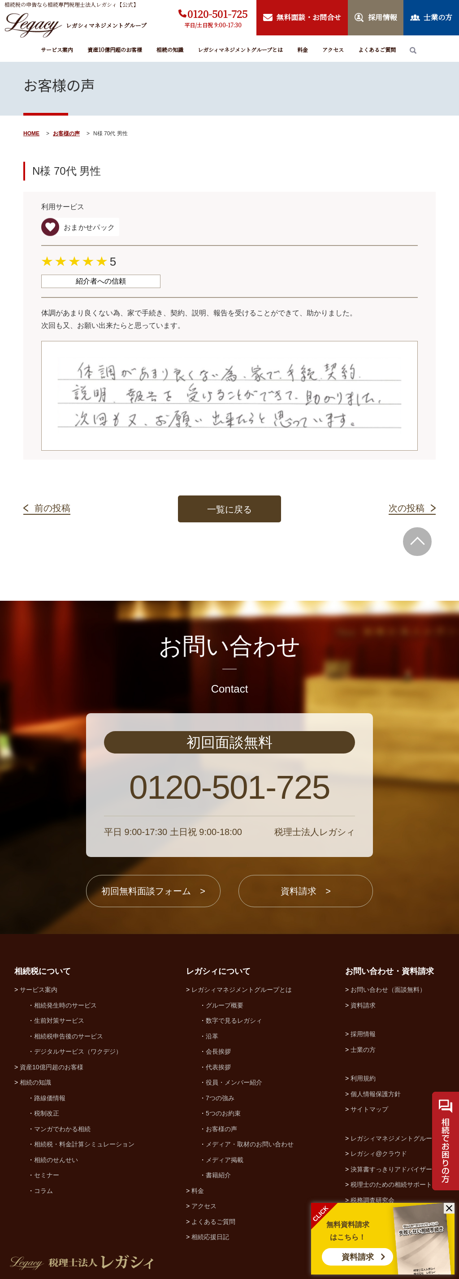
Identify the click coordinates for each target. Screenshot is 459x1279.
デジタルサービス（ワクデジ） (78, 1051)
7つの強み (220, 1098)
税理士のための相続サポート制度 (398, 1184)
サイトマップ (369, 1109)
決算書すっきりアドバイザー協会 (398, 1169)
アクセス (333, 49)
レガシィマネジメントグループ (394, 1138)
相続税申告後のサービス (68, 1036)
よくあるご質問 (377, 49)
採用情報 (363, 1034)
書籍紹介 (218, 1175)
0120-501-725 (217, 14)
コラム (43, 1190)
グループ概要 (224, 1005)
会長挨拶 (218, 1051)
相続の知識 (169, 49)
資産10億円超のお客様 (114, 49)
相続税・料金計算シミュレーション (84, 1144)
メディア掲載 (224, 1159)
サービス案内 (57, 49)
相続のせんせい (56, 1159)
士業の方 (363, 1049)
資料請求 (358, 1257)
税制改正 (46, 1113)
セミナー (46, 1175)
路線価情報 (49, 1098)
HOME (31, 133)
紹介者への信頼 (101, 281)
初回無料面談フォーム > (153, 891)
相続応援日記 (210, 1236)
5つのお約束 (223, 1113)
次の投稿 (406, 508)
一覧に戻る (229, 509)
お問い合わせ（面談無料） (388, 989)
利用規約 (363, 1078)
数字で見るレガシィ (234, 1020)
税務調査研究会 (372, 1200)
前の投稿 (52, 508)
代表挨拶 (218, 1067)
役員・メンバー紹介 (234, 1082)
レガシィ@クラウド (379, 1153)
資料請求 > (306, 891)
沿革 (212, 1036)
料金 (302, 49)
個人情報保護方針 (376, 1094)
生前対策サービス (59, 1020)
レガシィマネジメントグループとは (240, 49)
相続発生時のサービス (65, 1005)
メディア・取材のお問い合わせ (250, 1144)
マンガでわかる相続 (62, 1129)
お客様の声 (66, 133)
